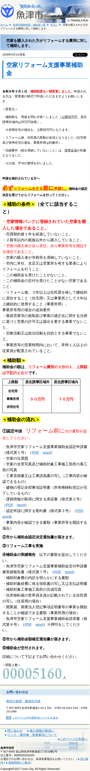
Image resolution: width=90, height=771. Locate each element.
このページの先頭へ (74, 739)
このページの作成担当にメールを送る (35, 717)
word (47, 453)
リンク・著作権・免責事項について (32, 735)
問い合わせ (15, 730)
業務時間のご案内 (19, 762)
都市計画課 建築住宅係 (23, 701)
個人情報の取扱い (42, 730)
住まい (54, 24)
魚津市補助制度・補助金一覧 (29, 24)
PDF (35, 453)
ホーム (4, 24)
